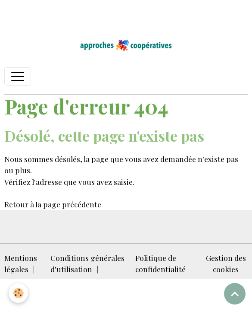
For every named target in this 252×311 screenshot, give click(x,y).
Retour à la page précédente (52, 204)
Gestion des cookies (226, 263)
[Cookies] (18, 293)
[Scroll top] (235, 294)
